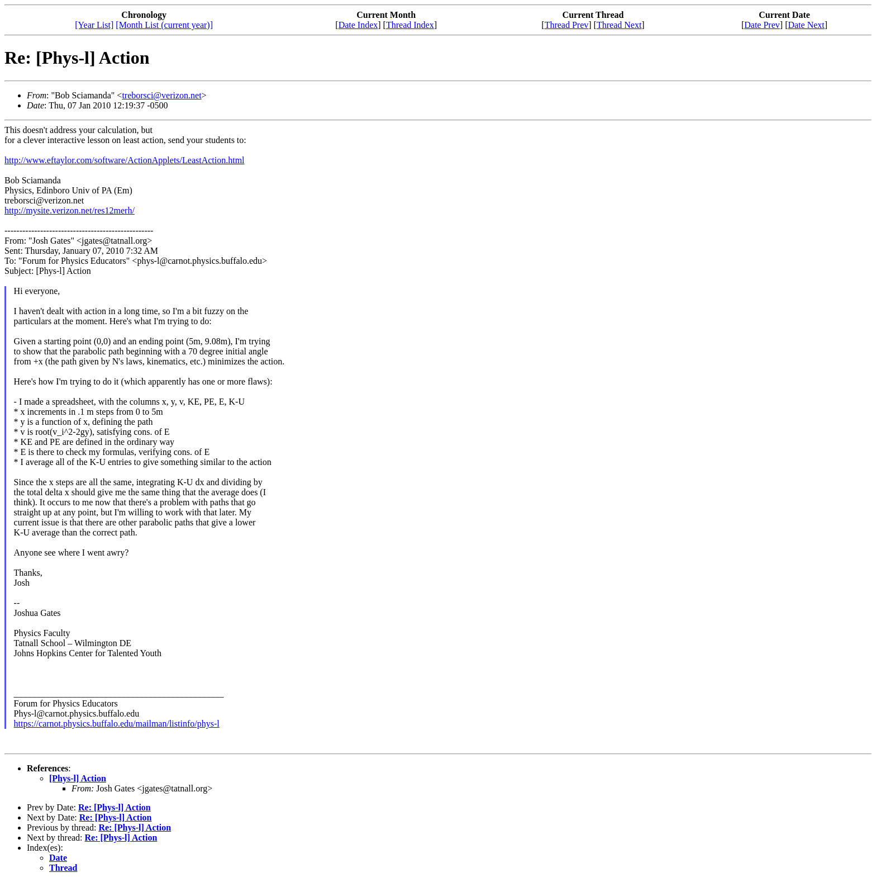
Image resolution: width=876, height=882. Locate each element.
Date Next (806, 25)
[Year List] (94, 25)
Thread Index (410, 25)
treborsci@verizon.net (161, 95)
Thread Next (619, 25)
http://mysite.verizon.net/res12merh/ (69, 210)
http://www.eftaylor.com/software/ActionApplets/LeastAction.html (124, 160)
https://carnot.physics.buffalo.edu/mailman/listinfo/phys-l (117, 723)
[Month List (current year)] (164, 25)
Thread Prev (567, 25)
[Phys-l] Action (77, 778)
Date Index (358, 25)
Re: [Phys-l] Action (114, 807)
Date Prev (762, 25)
